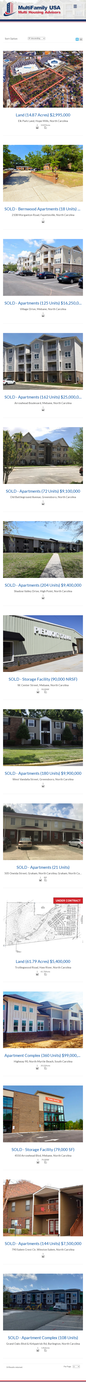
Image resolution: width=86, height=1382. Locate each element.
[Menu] (75, 6)
